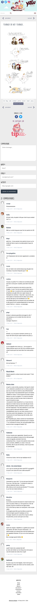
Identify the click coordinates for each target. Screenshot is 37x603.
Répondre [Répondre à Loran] (19, 273)
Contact (19, 591)
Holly (8, 214)
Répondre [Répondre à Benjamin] (19, 491)
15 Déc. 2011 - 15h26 (11, 273)
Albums (18, 586)
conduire (14, 101)
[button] (10, 13)
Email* (3, 173)
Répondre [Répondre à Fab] (19, 338)
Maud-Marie (10, 371)
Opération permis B (18, 103)
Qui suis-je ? (18, 587)
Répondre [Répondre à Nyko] (19, 460)
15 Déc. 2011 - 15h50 (11, 323)
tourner (24, 101)
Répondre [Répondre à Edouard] (19, 365)
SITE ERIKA (18, 592)
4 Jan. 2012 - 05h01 (11, 539)
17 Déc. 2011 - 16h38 (11, 473)
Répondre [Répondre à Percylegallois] (19, 260)
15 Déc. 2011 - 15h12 (11, 260)
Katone (8, 227)
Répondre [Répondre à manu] (19, 539)
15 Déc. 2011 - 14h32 (11, 221)
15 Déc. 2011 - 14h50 (11, 247)
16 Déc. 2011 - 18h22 (11, 449)
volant (28, 101)
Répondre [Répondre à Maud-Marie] (19, 378)
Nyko (8, 455)
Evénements (19, 589)
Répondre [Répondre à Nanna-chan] (19, 426)
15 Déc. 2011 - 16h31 (11, 338)
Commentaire (5, 144)
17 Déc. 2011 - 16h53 (11, 491)
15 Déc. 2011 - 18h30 (11, 365)
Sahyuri (8, 344)
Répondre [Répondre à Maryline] (19, 519)
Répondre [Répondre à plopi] (19, 323)
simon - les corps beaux (13, 466)
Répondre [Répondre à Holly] (19, 221)
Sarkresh (9, 560)
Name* (3, 164)
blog (7, 101)
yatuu (32, 101)
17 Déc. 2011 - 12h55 (11, 460)
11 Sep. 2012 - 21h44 (11, 554)
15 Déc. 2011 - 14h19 (11, 209)
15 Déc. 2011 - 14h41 (11, 232)
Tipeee (18, 594)
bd (4, 101)
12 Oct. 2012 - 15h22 (11, 569)
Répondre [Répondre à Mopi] (19, 247)
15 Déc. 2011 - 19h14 (11, 378)
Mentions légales (13, 600)
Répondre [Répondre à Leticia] (19, 306)
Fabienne (9, 432)
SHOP (18, 584)
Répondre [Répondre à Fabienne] (19, 449)
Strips (18, 583)
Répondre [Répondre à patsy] (19, 554)
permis (19, 101)
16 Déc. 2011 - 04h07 (11, 426)
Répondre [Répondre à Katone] (19, 232)
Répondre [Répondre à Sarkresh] (19, 569)
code (10, 101)
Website (3, 182)
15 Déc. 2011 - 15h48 (11, 306)
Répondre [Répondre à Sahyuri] (19, 354)
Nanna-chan (10, 384)
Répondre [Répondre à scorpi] (19, 209)
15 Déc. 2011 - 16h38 (11, 354)
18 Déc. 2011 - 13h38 (11, 519)
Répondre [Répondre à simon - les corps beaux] (19, 473)
